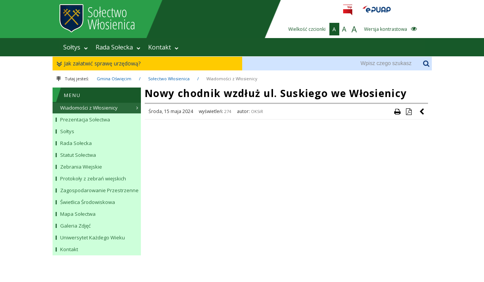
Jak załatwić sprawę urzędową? (100, 63)
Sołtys (75, 47)
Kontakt (163, 47)
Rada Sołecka (118, 47)
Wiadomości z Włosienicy (231, 78)
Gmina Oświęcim (114, 78)
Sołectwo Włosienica (169, 78)
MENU (72, 95)
